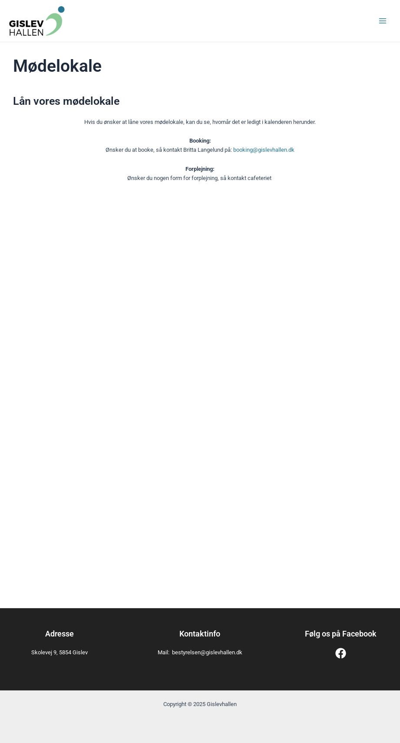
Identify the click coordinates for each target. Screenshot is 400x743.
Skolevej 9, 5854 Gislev (59, 652)
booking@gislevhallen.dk (263, 150)
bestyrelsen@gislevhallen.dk (207, 652)
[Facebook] (340, 653)
